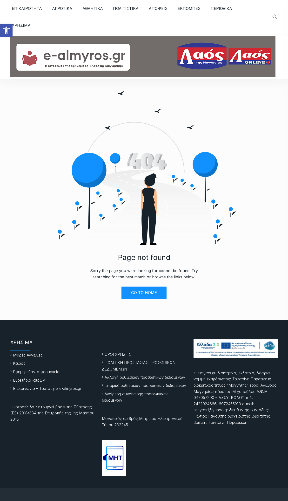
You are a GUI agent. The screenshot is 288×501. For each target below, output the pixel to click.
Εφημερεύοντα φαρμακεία (36, 371)
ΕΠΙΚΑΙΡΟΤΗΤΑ (27, 8)
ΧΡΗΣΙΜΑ (21, 25)
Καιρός (19, 363)
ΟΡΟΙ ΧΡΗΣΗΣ (118, 354)
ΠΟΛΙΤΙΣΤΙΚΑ (126, 8)
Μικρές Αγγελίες (28, 355)
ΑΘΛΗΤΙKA (92, 8)
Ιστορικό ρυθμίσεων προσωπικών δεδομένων (145, 385)
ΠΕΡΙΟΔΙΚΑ (221, 8)
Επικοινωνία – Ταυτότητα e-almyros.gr (47, 388)
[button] (6, 30)
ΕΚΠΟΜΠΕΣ (189, 8)
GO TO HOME (144, 292)
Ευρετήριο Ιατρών (29, 380)
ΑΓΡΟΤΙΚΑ (62, 8)
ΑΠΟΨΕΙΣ (158, 8)
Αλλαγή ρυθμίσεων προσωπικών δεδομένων (145, 377)
